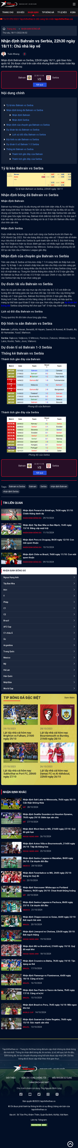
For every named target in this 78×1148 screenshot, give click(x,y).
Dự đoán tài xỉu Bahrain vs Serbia (22, 129)
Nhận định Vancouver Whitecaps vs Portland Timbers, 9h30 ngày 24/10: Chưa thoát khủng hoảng (49, 889)
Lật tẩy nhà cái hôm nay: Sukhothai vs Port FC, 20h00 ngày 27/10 (19, 773)
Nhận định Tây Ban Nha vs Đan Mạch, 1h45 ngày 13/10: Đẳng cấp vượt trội (47, 527)
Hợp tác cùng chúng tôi (34, 1078)
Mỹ (4, 664)
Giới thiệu (10, 1078)
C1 (4, 608)
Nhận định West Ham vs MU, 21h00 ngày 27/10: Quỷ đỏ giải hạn (49, 830)
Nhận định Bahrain (21, 115)
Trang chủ (7, 12)
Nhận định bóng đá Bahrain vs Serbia (24, 110)
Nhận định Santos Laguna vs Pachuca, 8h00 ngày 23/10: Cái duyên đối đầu (48, 904)
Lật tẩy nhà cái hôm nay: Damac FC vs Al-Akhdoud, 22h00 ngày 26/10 (55, 773)
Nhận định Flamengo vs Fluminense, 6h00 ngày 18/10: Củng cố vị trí (47, 977)
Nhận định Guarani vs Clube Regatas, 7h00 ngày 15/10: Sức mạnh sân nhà (47, 1021)
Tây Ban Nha (9, 583)
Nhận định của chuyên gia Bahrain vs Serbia (28, 124)
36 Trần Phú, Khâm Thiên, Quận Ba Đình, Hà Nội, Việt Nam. (43, 1115)
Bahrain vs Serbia (17, 486)
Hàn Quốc (7, 676)
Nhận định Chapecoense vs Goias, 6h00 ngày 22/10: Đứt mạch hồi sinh (49, 918)
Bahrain (32, 486)
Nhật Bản (7, 682)
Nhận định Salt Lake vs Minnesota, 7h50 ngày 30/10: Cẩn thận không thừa (49, 801)
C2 (4, 614)
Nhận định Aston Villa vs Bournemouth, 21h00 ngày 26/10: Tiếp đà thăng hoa (49, 845)
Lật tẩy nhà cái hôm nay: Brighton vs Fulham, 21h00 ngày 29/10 (18, 735)
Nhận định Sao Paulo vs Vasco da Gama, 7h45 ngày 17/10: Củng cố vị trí (49, 992)
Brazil (6, 620)
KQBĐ (73, 12)
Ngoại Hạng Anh (11, 577)
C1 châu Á (8, 633)
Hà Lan (6, 670)
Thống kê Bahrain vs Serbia (19, 149)
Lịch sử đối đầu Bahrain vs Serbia (29, 134)
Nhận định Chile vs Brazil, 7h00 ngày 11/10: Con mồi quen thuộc (49, 556)
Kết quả (39, 85)
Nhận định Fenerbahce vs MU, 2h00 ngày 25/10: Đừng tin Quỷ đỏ (47, 874)
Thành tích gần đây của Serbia (27, 159)
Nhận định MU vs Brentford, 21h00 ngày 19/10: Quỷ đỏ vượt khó (49, 948)
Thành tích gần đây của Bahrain (27, 154)
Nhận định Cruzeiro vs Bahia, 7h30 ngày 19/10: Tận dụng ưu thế (49, 962)
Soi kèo (20, 12)
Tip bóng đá (48, 12)
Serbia (43, 486)
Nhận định (33, 12)
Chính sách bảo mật (39, 1082)
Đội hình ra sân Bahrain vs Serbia (22, 139)
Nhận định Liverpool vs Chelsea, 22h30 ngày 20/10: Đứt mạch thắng (49, 933)
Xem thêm (69, 697)
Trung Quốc (8, 651)
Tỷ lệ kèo (62, 12)
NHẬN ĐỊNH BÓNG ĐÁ (30, 29)
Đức (5, 590)
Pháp (5, 602)
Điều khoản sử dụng (62, 1078)
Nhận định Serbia (20, 120)
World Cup (8, 688)
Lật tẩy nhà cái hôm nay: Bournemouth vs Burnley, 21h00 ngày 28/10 (54, 735)
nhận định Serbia (10, 491)
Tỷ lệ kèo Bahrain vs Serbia (19, 105)
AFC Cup (7, 627)
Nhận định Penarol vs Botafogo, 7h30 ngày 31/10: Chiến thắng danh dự (48, 512)
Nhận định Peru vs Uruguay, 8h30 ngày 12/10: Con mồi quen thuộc (48, 541)
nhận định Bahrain (59, 486)
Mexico (6, 657)
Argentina (8, 645)
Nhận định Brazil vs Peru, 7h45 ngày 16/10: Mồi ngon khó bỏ (50, 1006)
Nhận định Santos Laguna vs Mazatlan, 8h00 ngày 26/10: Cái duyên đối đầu (48, 860)
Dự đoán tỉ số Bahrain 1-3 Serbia (22, 144)
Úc (4, 639)
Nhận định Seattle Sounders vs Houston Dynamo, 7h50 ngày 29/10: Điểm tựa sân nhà (48, 816)
